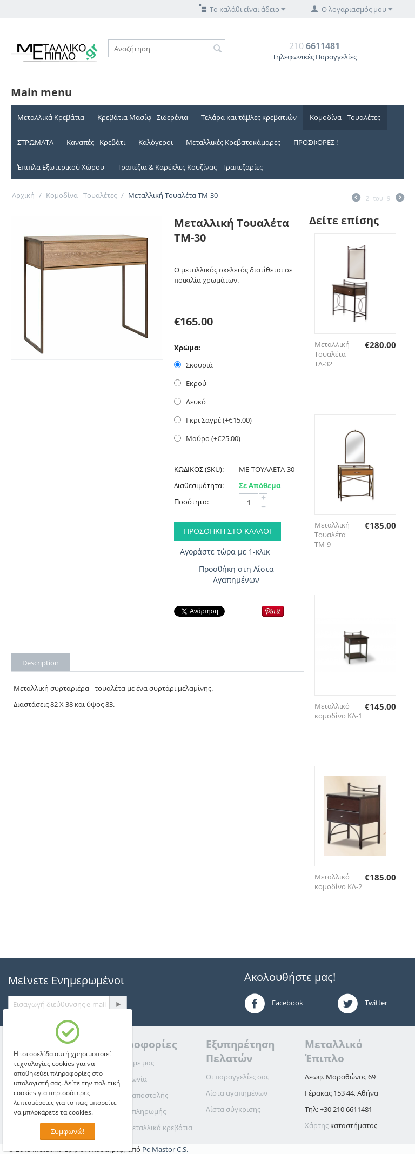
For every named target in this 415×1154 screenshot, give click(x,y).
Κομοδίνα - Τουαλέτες (345, 117)
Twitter (362, 1003)
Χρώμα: (187, 347)
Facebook (273, 1003)
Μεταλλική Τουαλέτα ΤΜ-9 (332, 534)
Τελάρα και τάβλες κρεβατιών (249, 117)
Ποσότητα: (191, 501)
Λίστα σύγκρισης (233, 1109)
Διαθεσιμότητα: (199, 485)
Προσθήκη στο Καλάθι (227, 531)
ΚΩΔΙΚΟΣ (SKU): (199, 469)
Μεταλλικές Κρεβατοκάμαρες (233, 142)
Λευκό (191, 401)
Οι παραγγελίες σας (237, 1077)
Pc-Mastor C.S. (165, 1149)
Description (40, 663)
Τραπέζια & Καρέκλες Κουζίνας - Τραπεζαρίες (190, 167)
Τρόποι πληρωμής (136, 1111)
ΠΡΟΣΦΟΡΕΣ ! (315, 142)
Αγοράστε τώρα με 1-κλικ (225, 551)
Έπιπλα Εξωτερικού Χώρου (60, 167)
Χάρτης (317, 1125)
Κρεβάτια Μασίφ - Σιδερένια (142, 117)
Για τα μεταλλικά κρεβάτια (149, 1127)
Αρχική (23, 195)
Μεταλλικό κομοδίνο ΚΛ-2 (338, 881)
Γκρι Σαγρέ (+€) (213, 420)
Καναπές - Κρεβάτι (95, 142)
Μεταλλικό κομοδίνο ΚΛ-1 (338, 711)
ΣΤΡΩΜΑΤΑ (35, 142)
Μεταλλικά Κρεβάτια (50, 117)
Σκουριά (194, 365)
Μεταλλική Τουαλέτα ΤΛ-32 (332, 354)
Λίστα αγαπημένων (236, 1093)
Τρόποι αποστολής (137, 1095)
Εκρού (191, 383)
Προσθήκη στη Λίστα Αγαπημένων (236, 574)
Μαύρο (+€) (207, 438)
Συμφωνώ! (67, 1131)
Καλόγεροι (155, 142)
